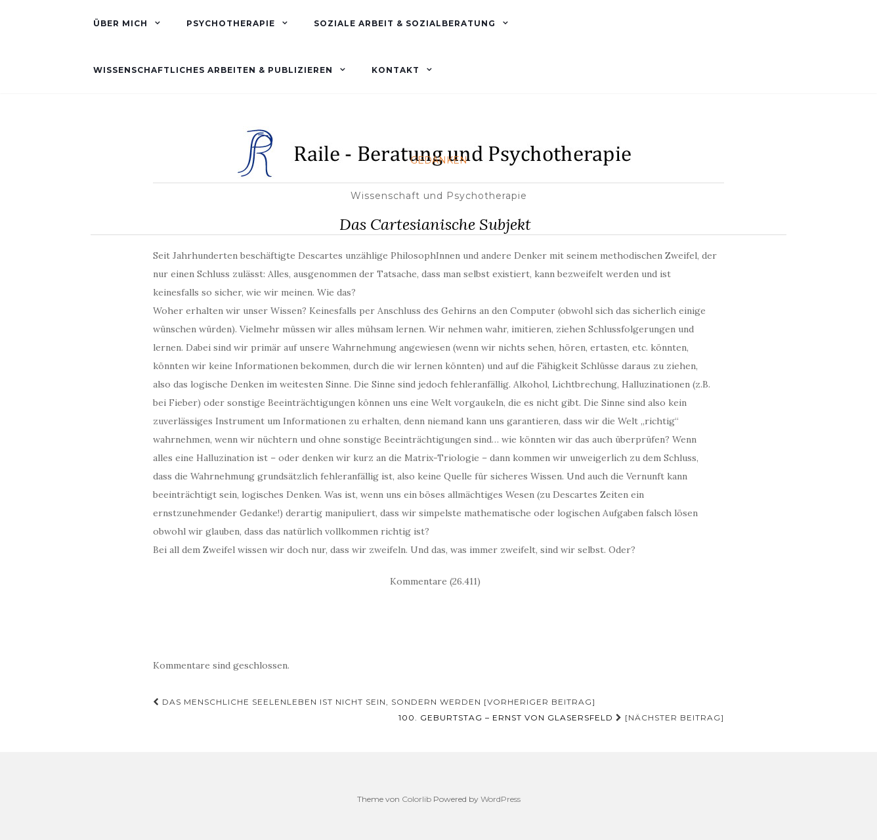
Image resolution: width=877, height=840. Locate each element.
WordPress (501, 799)
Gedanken (438, 160)
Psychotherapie (229, 23)
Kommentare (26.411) (435, 581)
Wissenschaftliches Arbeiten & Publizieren (212, 70)
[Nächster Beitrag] (561, 717)
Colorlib (416, 799)
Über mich (119, 23)
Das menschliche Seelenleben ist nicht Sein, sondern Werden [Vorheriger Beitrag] (374, 702)
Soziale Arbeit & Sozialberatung (403, 23)
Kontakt (394, 70)
